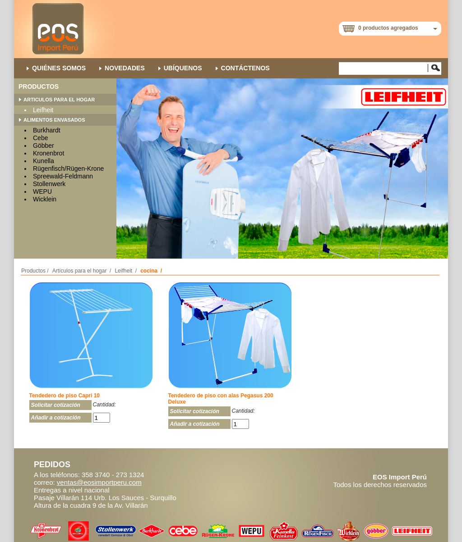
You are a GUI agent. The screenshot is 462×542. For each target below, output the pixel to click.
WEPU (42, 191)
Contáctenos (245, 68)
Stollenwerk (49, 183)
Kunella (43, 160)
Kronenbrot (48, 153)
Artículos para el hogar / (81, 271)
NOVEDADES (125, 68)
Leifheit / (126, 271)
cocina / (151, 271)
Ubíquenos (183, 68)
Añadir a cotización (56, 417)
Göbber (43, 145)
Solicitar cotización (55, 405)
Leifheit (43, 110)
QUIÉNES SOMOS (59, 68)
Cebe (40, 137)
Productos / (35, 271)
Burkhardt (46, 130)
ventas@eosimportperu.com (99, 482)
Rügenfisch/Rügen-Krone (68, 168)
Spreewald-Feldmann (63, 176)
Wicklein (44, 199)
